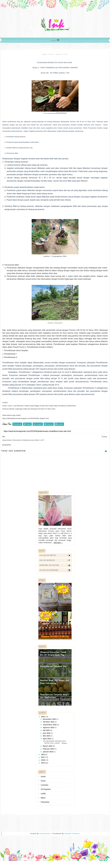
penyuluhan (45, 802)
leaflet (43, 793)
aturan (43, 781)
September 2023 (50, 724)
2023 (43, 716)
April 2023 (47, 738)
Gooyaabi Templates (72, 833)
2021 (43, 757)
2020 (43, 760)
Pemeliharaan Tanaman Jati (53, 666)
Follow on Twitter (55, 555)
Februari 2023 (48, 749)
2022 (43, 754)
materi (43, 798)
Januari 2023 (48, 752)
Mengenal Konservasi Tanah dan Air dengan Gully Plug (53, 654)
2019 (43, 763)
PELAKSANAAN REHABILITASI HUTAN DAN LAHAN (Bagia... (55, 742)
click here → (58, 542)
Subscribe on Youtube (55, 565)
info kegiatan (46, 789)
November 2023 (49, 719)
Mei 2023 (47, 736)
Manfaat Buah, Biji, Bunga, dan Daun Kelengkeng (54, 682)
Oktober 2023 (49, 722)
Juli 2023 (46, 730)
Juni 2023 (47, 733)
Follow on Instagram (55, 570)
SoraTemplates (45, 833)
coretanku (44, 785)
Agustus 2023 (49, 727)
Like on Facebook (55, 560)
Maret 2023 (48, 746)
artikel (43, 776)
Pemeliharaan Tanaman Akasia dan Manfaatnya (54, 696)
